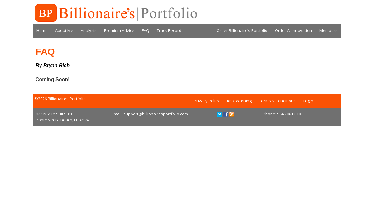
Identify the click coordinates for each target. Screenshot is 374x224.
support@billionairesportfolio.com (155, 114)
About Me (64, 30)
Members (328, 30)
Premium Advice (119, 30)
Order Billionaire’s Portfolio (242, 30)
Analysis (89, 30)
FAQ (145, 30)
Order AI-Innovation (293, 30)
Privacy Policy (206, 101)
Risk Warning (239, 101)
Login (308, 101)
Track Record (169, 30)
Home (42, 30)
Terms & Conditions (277, 101)
